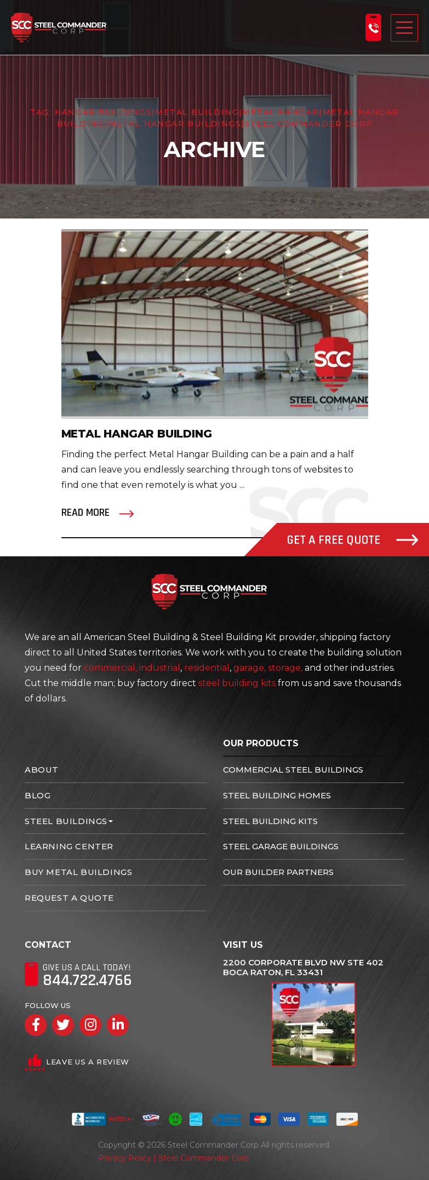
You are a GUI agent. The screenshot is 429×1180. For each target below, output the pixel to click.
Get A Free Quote (352, 540)
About (42, 769)
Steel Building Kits (270, 821)
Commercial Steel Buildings (293, 769)
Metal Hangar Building (136, 433)
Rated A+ (103, 1119)
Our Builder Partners (278, 872)
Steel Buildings (66, 821)
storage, (285, 668)
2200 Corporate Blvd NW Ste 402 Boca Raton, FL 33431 (303, 967)
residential (207, 668)
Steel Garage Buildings (281, 846)
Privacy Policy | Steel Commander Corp (173, 1158)
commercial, (110, 668)
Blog (37, 795)
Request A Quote (69, 898)
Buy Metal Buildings (78, 872)
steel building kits (237, 683)
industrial (159, 668)
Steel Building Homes (277, 795)
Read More (85, 512)
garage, (249, 668)
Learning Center (69, 846)
